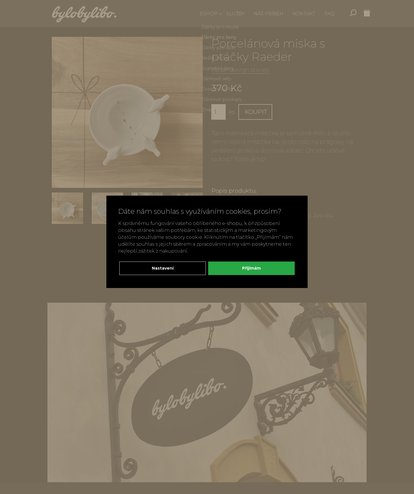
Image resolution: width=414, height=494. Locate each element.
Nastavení (163, 268)
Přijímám (251, 268)
